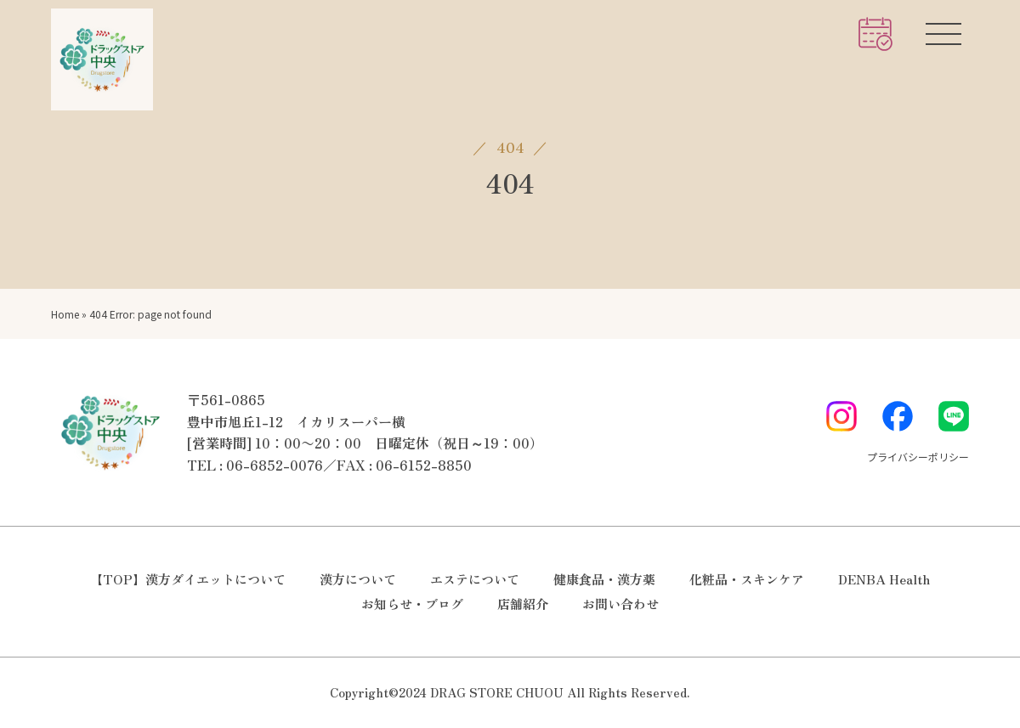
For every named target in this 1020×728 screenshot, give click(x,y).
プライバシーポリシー (918, 456)
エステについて (474, 579)
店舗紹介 (522, 603)
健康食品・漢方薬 (604, 579)
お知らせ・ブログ (412, 603)
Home (65, 314)
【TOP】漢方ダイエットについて (188, 579)
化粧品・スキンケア (746, 579)
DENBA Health (884, 579)
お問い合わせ (620, 603)
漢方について (358, 579)
